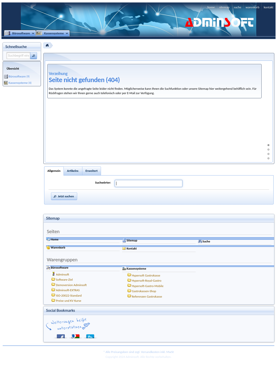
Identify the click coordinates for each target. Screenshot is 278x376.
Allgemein (53, 171)
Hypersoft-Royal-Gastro (147, 280)
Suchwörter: (103, 182)
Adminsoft (62, 274)
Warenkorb (58, 247)
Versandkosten (150, 352)
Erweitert (92, 171)
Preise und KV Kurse (68, 300)
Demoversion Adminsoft (71, 285)
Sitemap (131, 240)
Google (75, 335)
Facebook (60, 335)
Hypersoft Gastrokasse (146, 275)
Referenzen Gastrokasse (147, 296)
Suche (206, 241)
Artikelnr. (73, 171)
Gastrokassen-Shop (144, 291)
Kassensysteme (136, 268)
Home (55, 239)
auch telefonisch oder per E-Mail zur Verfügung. (124, 93)
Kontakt (131, 248)
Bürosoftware (59, 267)
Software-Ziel (64, 279)
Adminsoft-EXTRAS (68, 290)
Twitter (90, 335)
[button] (33, 55)
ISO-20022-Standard (69, 295)
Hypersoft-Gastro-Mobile (148, 286)
